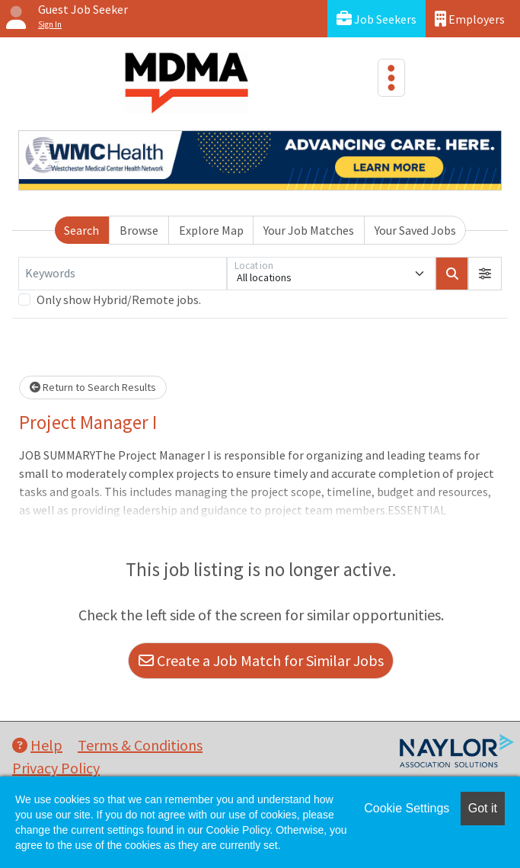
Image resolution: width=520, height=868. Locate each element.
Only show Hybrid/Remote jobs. (119, 299)
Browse (139, 230)
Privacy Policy (56, 767)
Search (81, 230)
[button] (485, 273)
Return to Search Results (93, 387)
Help (37, 744)
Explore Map (211, 230)
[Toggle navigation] (391, 78)
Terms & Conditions (140, 744)
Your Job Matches (308, 230)
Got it (482, 808)
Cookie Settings (406, 808)
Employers (470, 18)
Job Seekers (376, 18)
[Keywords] (122, 273)
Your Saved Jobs (415, 230)
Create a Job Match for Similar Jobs (261, 660)
